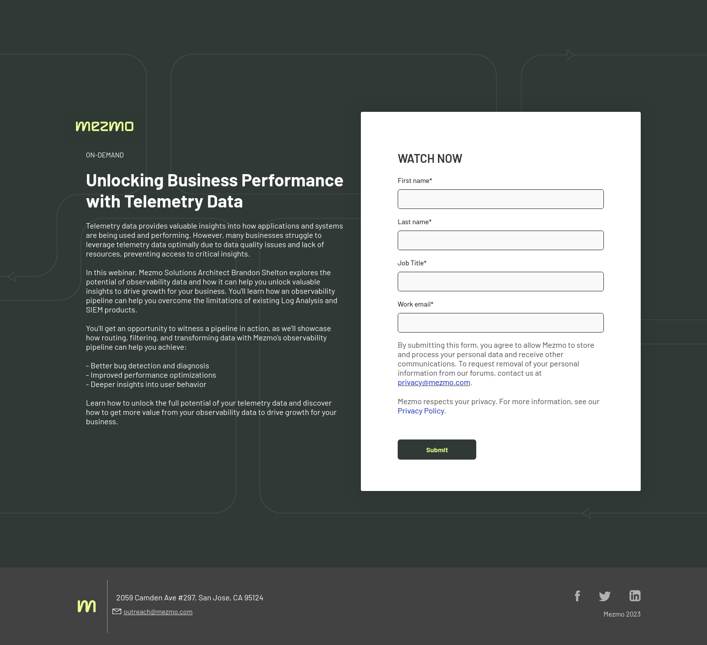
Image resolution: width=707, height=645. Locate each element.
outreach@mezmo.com (158, 611)
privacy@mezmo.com (434, 382)
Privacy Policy (421, 410)
